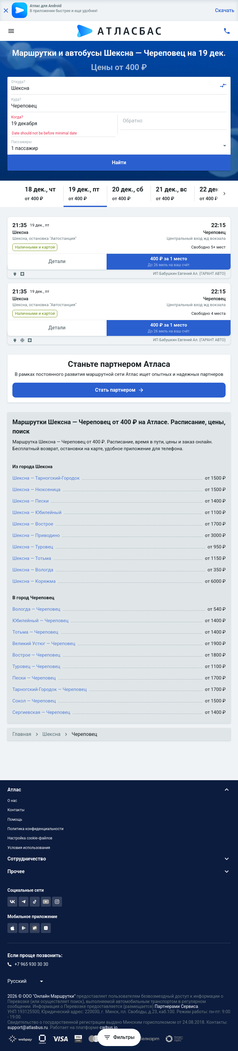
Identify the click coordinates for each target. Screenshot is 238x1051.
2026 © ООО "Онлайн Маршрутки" (41, 996)
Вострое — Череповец (36, 655)
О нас (12, 800)
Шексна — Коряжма (33, 581)
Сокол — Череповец (34, 701)
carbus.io (109, 1027)
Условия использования (28, 848)
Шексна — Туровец (32, 547)
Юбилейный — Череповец (40, 620)
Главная (21, 734)
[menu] (11, 31)
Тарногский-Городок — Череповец (49, 689)
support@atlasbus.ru (27, 1027)
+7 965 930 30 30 (31, 964)
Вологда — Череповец (36, 609)
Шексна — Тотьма (31, 558)
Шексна (51, 734)
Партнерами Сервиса (176, 1006)
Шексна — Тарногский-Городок (46, 478)
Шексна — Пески (30, 501)
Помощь (14, 819)
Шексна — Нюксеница (36, 489)
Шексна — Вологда (32, 570)
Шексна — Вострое (32, 524)
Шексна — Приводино (36, 535)
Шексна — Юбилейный (36, 512)
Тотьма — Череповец (35, 632)
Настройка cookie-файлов (29, 838)
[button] (41, 194)
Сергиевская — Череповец (41, 712)
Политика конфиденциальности (35, 829)
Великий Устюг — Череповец (43, 643)
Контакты (15, 810)
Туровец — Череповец (36, 666)
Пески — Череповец (34, 678)
